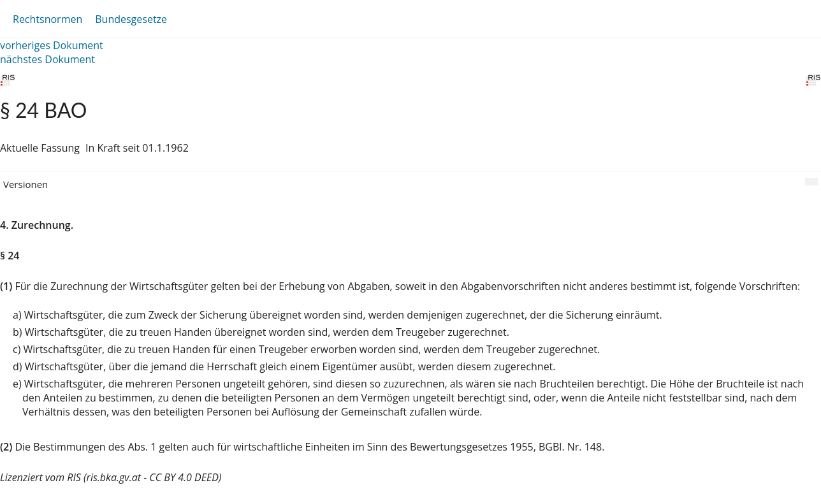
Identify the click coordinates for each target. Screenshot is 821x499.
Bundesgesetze (131, 19)
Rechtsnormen (47, 19)
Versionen (25, 184)
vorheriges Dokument (51, 45)
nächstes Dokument (47, 59)
